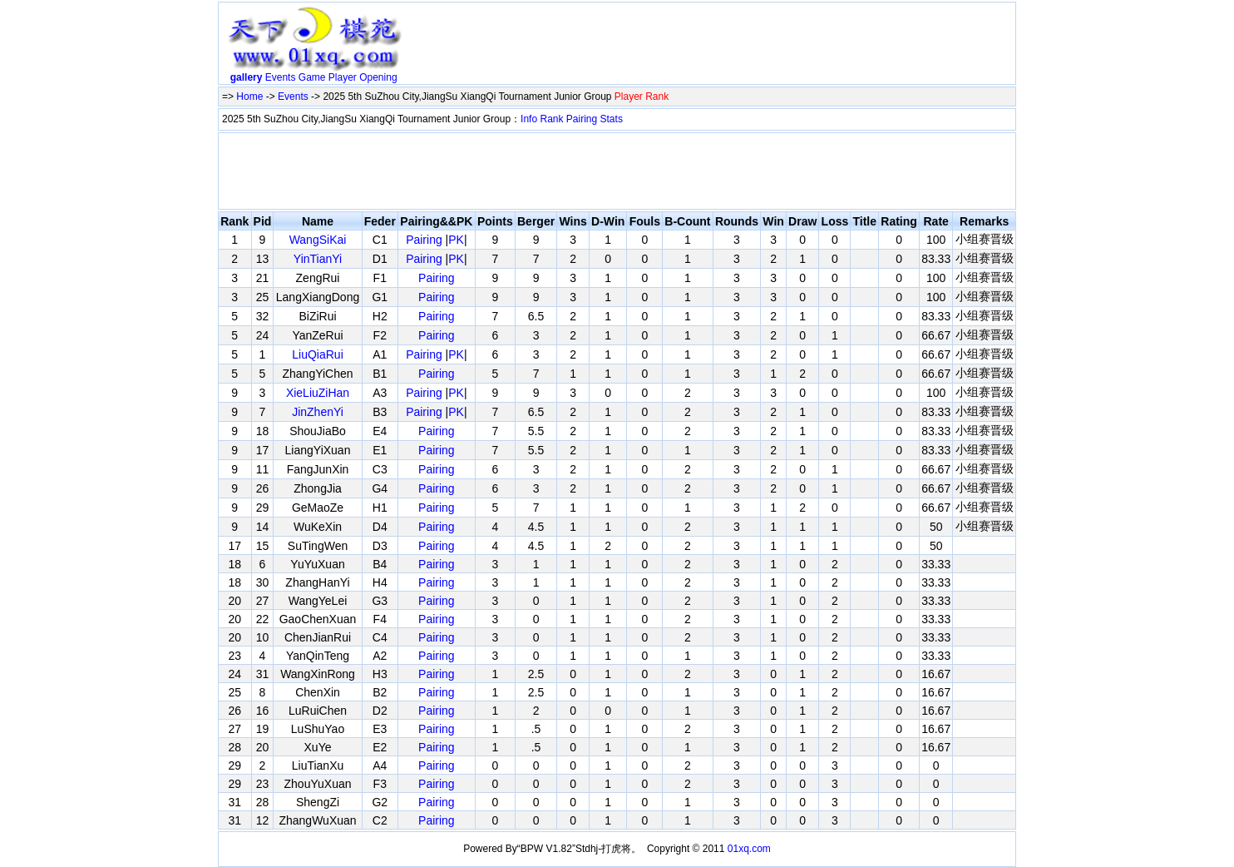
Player (342, 77)
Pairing (581, 119)
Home (249, 96)
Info (529, 119)
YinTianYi (318, 258)
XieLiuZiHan (317, 392)
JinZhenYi (317, 412)
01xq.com (749, 849)
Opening (378, 77)
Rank (551, 119)
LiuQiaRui (317, 354)
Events (280, 77)
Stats (611, 119)
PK (456, 239)
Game (312, 77)
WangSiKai (318, 239)
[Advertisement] (711, 46)
